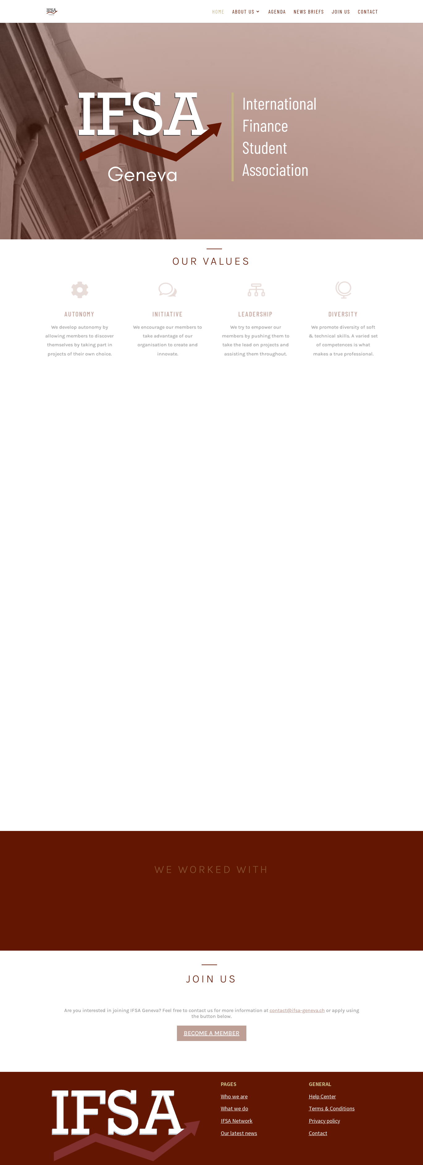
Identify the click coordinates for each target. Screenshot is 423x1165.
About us (243, 11)
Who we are (234, 1096)
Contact (368, 11)
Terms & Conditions (332, 1108)
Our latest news (239, 1133)
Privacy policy (324, 1120)
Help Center (322, 1096)
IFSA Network (237, 1120)
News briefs (309, 11)
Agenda (277, 11)
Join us (341, 11)
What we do (234, 1108)
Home (218, 11)
